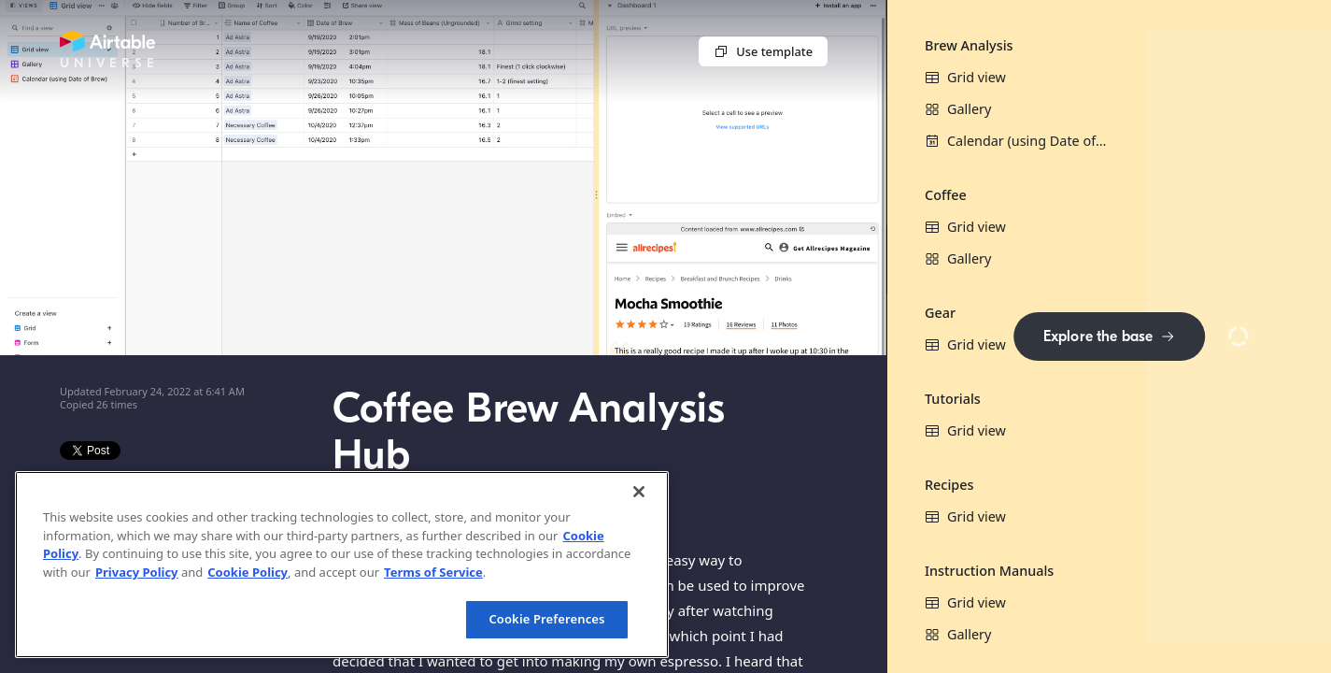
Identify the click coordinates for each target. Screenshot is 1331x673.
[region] (342, 564)
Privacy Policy (136, 572)
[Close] (638, 491)
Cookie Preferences (546, 618)
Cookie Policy (247, 572)
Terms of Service (433, 572)
